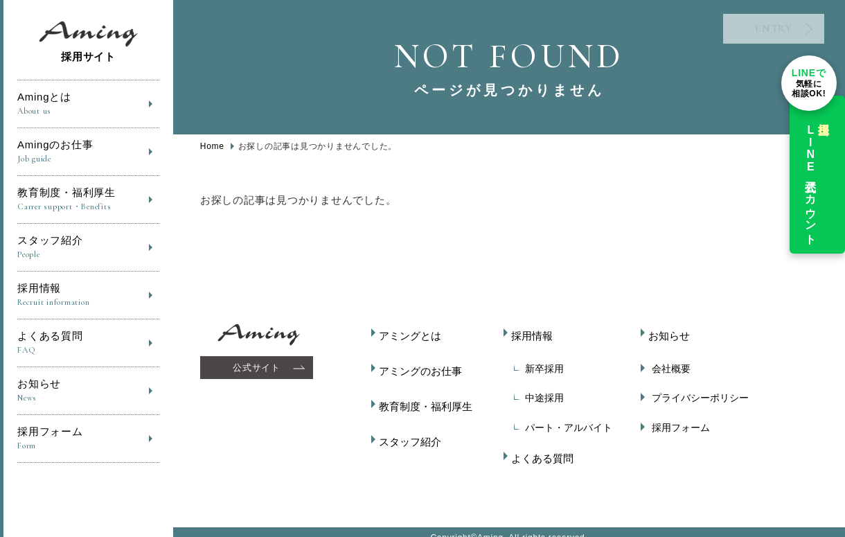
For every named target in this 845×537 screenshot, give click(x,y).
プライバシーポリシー (694, 391)
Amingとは (88, 104)
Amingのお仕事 (88, 152)
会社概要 (665, 362)
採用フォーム (88, 438)
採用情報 (88, 295)
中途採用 (538, 391)
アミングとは (411, 333)
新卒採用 (538, 362)
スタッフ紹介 (88, 247)
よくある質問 (88, 343)
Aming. (491, 525)
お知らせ (88, 391)
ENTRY (745, 34)
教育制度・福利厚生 (88, 199)
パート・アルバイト (562, 421)
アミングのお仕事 (421, 362)
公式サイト (259, 367)
